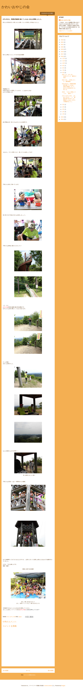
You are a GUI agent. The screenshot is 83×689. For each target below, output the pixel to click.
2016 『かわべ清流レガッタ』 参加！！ (69, 92)
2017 (62, 54)
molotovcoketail (48, 685)
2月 (63, 111)
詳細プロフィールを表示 (65, 31)
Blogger (63, 685)
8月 (63, 68)
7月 (63, 70)
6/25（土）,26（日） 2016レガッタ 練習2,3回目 (69, 76)
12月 (63, 58)
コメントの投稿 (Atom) (29, 675)
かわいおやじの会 (15, 7)
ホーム (28, 670)
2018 (62, 51)
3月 (63, 109)
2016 (62, 56)
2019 (62, 49)
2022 (62, 42)
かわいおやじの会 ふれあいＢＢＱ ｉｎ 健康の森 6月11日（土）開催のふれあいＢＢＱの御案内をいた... (68, 98)
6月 (63, 72)
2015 (62, 117)
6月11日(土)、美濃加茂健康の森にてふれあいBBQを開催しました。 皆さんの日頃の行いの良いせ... (69, 86)
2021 (62, 44)
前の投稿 (50, 670)
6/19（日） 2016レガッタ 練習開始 (68, 80)
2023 (62, 40)
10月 (63, 63)
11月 (63, 60)
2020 (62, 47)
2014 (62, 119)
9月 (63, 65)
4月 (63, 107)
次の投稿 (5, 670)
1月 (63, 114)
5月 (63, 104)
